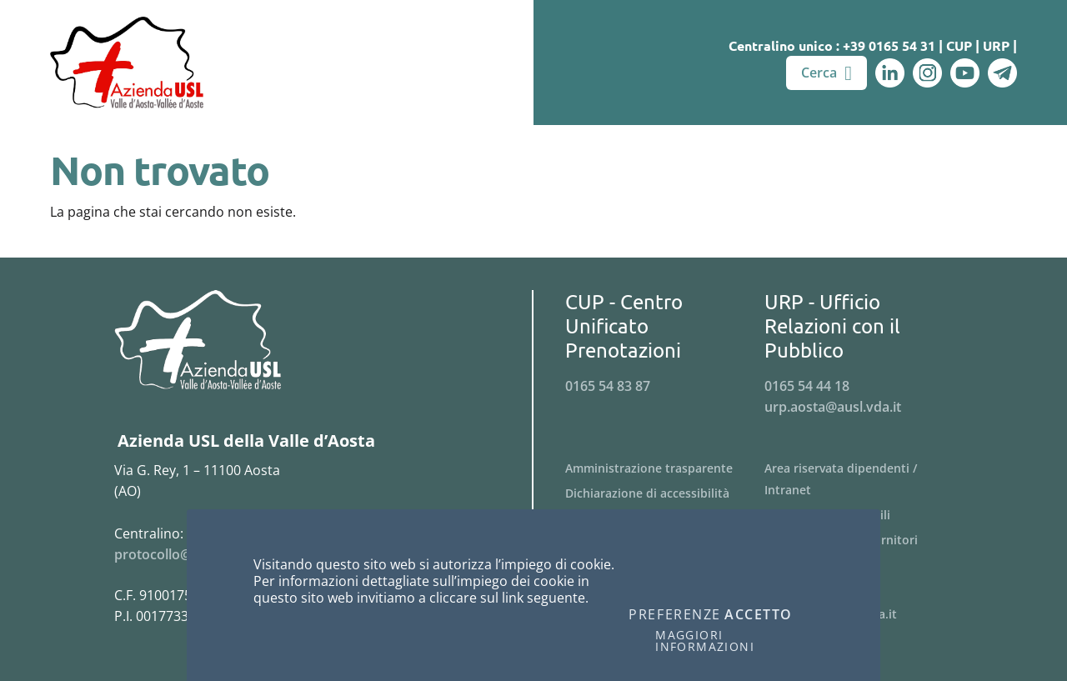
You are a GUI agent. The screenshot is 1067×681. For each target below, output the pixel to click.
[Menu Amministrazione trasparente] (664, 468)
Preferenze (675, 615)
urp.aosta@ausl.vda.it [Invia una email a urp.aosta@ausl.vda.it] (832, 407)
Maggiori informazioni (704, 641)
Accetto (758, 615)
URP (996, 45)
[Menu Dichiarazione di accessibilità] (664, 493)
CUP (959, 45)
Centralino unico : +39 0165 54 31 (832, 45)
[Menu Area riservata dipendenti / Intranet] (864, 479)
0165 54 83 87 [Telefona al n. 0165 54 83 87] (607, 386)
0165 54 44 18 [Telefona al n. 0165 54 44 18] (806, 386)
